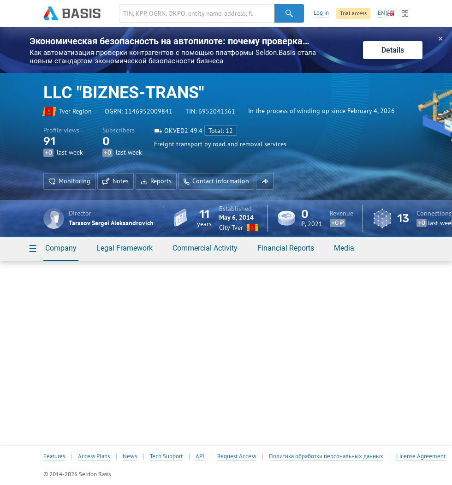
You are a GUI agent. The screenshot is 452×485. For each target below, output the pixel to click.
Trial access (353, 13)
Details (392, 50)
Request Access (236, 456)
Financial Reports (285, 248)
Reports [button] (156, 181)
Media (344, 248)
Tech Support (166, 456)
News (130, 456)
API (200, 456)
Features (54, 456)
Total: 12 (220, 130)
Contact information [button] (216, 181)
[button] (265, 181)
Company (61, 248)
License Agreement (421, 456)
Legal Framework (124, 248)
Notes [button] (115, 181)
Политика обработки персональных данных (326, 456)
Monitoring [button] (69, 181)
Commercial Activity (205, 248)
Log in (321, 13)
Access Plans (94, 456)
